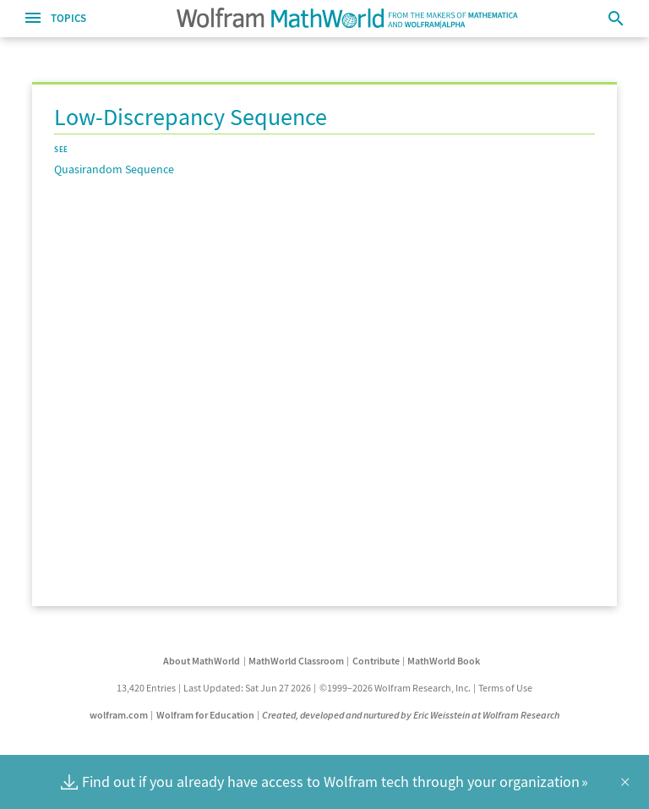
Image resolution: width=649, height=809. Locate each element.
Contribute (376, 660)
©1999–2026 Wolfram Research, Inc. (395, 687)
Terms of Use (505, 687)
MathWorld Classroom (296, 660)
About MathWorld (201, 660)
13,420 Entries (146, 687)
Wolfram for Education (205, 714)
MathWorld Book (443, 660)
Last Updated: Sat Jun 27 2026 (247, 687)
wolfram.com (119, 714)
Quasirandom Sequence (114, 169)
